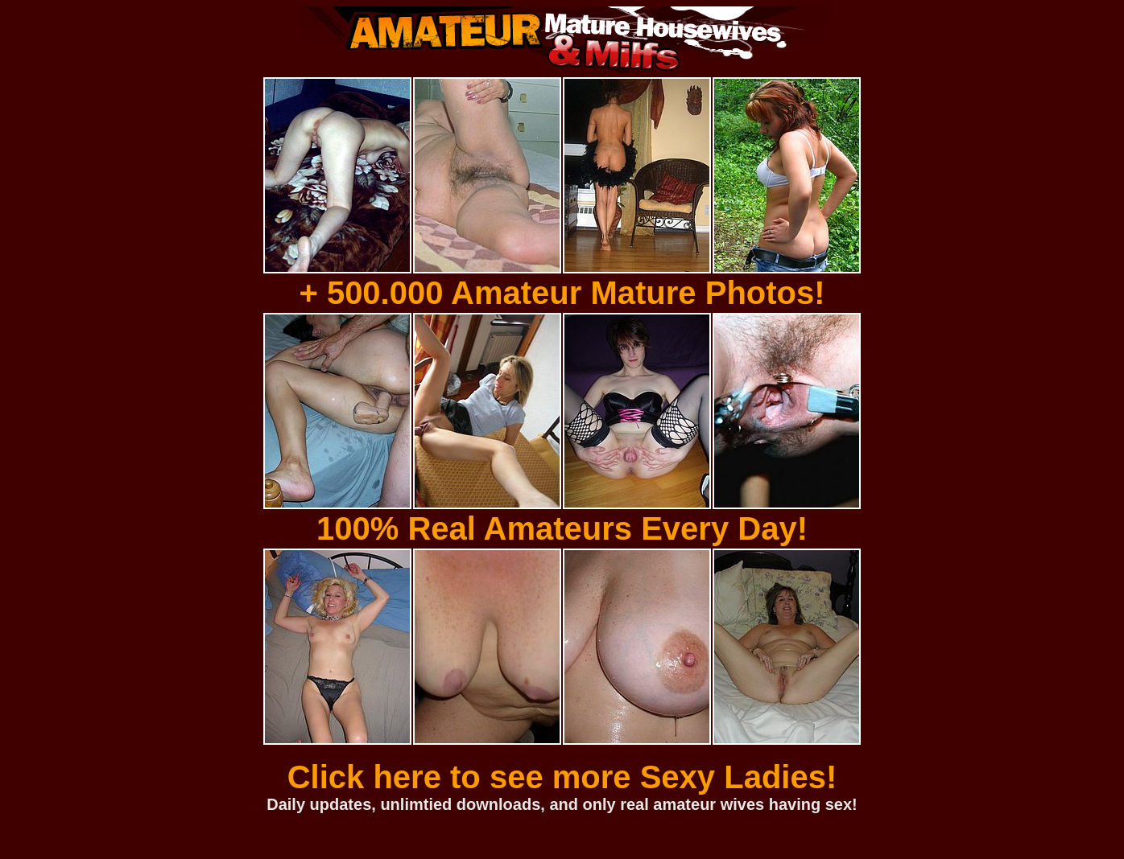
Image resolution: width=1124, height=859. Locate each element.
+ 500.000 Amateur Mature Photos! (561, 292)
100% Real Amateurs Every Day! (562, 528)
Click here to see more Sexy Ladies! (562, 777)
